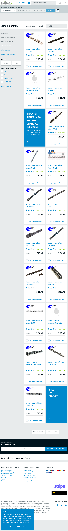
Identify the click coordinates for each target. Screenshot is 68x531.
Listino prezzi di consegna (8, 472)
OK (10, 526)
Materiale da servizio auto (30, 477)
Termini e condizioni (6, 475)
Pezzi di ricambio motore (8, 37)
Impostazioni (21, 526)
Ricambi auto (5, 33)
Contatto (3, 477)
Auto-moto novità (28, 472)
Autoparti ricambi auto (29, 475)
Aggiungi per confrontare (35, 66)
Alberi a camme (5, 50)
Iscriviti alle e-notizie (55, 449)
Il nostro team (5, 481)
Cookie (3, 479)
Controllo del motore (7, 42)
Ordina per (50, 25)
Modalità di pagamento (7, 473)
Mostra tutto (6, 86)
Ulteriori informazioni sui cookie (19, 522)
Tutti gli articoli (22, 3)
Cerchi (50, 10)
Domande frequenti (6, 470)
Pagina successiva (52, 431)
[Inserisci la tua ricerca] (41, 2)
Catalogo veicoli (28, 481)
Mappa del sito (27, 473)
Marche (26, 479)
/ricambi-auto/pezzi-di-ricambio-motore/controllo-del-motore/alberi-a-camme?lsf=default (56, 26)
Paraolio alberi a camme (8, 54)
